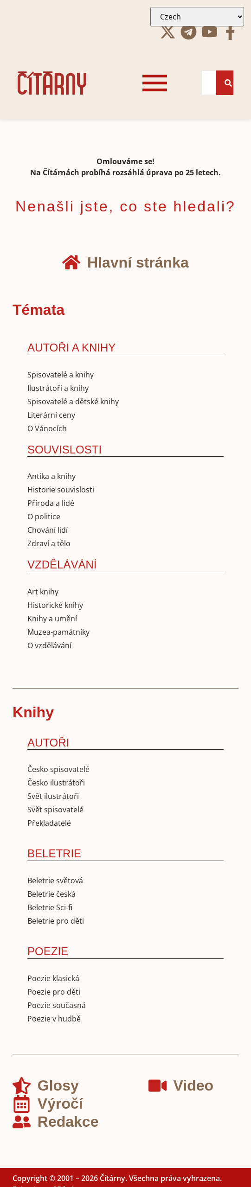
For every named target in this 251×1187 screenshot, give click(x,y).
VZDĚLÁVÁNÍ (62, 564)
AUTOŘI (48, 742)
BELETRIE (54, 853)
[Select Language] (197, 16)
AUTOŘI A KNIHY (71, 347)
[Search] (208, 82)
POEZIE (47, 951)
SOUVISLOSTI (64, 449)
